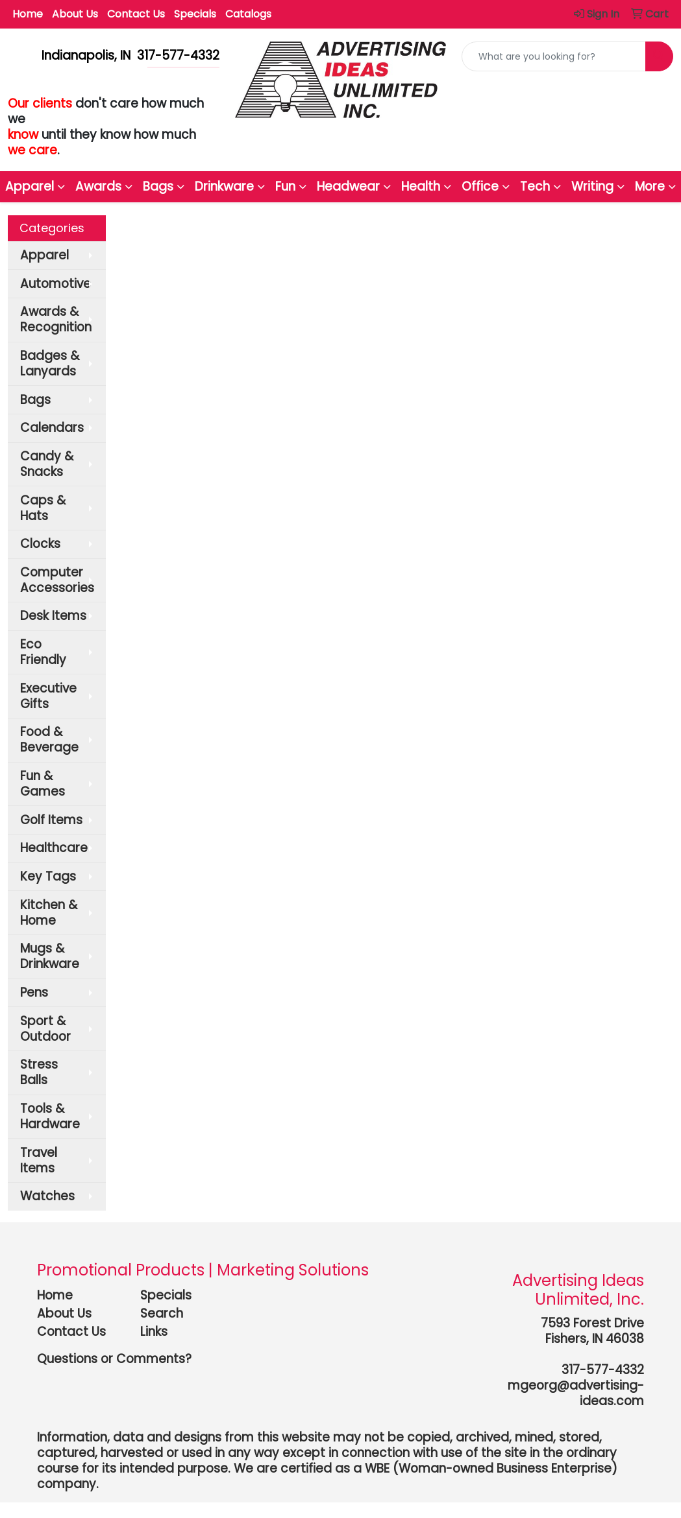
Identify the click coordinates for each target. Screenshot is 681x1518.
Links (153, 1331)
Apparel (44, 255)
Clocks (40, 543)
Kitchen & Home (48, 912)
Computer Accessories (57, 580)
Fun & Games (42, 783)
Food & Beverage (49, 739)
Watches (47, 1196)
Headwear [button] (348, 186)
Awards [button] (98, 186)
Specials (195, 13)
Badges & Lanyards (49, 363)
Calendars (52, 427)
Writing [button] (592, 186)
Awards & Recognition (56, 319)
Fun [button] (285, 186)
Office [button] (480, 186)
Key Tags (48, 876)
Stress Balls (39, 1072)
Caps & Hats (43, 508)
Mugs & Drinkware (49, 956)
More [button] (650, 186)
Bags (35, 400)
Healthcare (54, 848)
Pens (34, 992)
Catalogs (248, 13)
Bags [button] (158, 186)
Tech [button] (535, 186)
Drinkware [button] (224, 186)
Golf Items (51, 820)
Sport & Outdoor (45, 1028)
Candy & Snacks (46, 463)
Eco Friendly (43, 652)
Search (161, 1313)
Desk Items (53, 615)
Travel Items (38, 1160)
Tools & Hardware (50, 1116)
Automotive (55, 283)
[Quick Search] (554, 56)
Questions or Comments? (114, 1359)
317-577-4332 (603, 1370)
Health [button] (420, 186)
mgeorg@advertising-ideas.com (576, 1393)
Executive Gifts (48, 696)
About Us (75, 13)
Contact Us (136, 13)
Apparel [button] (29, 186)
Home (27, 13)
